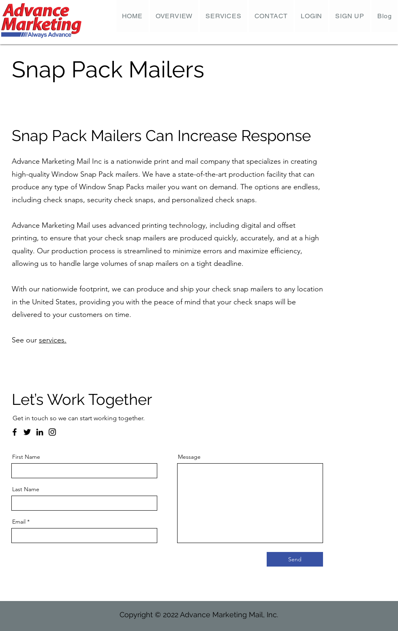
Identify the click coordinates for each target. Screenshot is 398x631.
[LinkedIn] (40, 432)
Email (19, 521)
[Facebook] (14, 432)
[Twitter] (27, 432)
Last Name (25, 489)
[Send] (295, 559)
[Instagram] (52, 432)
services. (52, 340)
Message (189, 457)
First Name (26, 457)
